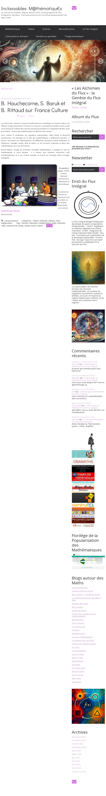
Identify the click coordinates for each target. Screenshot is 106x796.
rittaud (27, 225)
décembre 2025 (79, 737)
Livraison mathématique (82, 637)
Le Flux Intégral (90, 28)
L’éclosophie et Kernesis (16, 36)
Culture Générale (40, 220)
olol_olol (75, 364)
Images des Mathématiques (84, 643)
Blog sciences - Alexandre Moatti (86, 594)
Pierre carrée (77, 675)
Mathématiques (12, 28)
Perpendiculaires (79, 650)
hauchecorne (12, 225)
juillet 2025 (76, 754)
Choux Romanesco (80, 587)
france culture (37, 225)
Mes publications (67, 28)
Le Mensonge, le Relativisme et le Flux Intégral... (85, 365)
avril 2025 (76, 764)
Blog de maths (78, 671)
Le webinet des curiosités (83, 640)
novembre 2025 (79, 740)
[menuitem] (12, 29)
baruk (21, 225)
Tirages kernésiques (74, 36)
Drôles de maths (79, 610)
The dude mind (78, 668)
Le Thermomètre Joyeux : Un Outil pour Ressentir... (88, 420)
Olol (73, 391)
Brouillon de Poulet (80, 603)
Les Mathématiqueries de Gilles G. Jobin (87, 599)
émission (61, 223)
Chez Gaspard (78, 623)
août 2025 (76, 750)
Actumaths (76, 682)
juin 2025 (76, 757)
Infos (58, 220)
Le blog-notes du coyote (82, 591)
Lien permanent (9, 220)
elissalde (75, 378)
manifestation (45, 223)
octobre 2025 (78, 744)
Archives (46, 28)
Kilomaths (76, 664)
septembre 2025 (79, 747)
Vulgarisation (6, 223)
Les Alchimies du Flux (81, 121)
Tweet (31, 116)
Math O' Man (77, 657)
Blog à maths (77, 607)
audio (54, 223)
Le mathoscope (78, 626)
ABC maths (76, 678)
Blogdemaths (77, 619)
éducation (33, 223)
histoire (25, 223)
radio (3, 225)
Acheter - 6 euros (79, 107)
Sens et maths (78, 654)
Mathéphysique (78, 633)
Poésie (31, 28)
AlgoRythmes (77, 661)
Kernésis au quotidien (46, 36)
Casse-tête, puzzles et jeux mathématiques (84, 615)
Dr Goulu (75, 647)
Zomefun (75, 630)
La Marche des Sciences (10, 210)
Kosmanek (76, 405)
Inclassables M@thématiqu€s (31, 8)
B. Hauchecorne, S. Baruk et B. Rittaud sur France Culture (34, 107)
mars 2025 (76, 768)
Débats (51, 220)
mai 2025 (76, 761)
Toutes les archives (79, 772)
